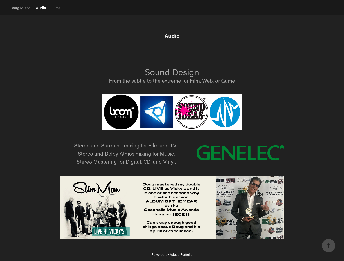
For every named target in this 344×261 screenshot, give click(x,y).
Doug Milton (20, 7)
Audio (41, 7)
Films (56, 7)
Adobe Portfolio (181, 254)
